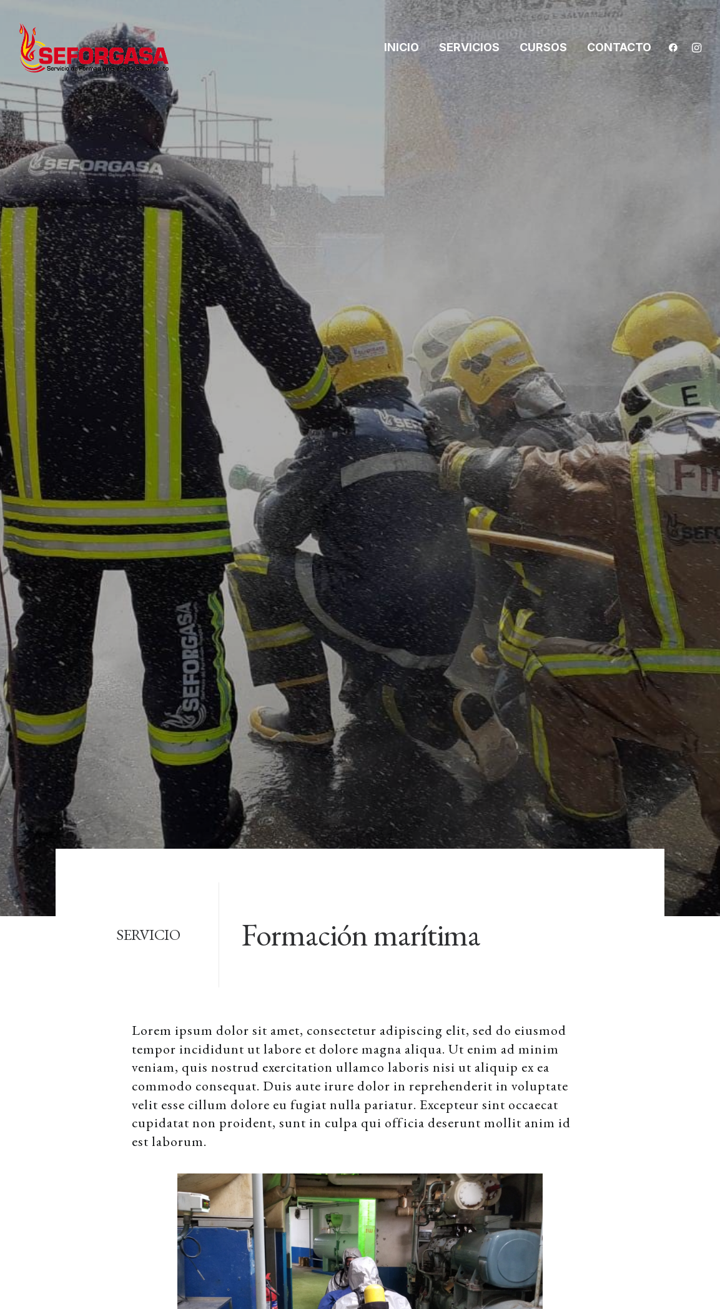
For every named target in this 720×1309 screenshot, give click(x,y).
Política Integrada (593, 1078)
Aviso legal (574, 984)
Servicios (469, 47)
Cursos (543, 47)
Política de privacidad (604, 1016)
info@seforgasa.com (123, 1113)
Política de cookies (597, 1047)
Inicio (401, 47)
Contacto (619, 47)
